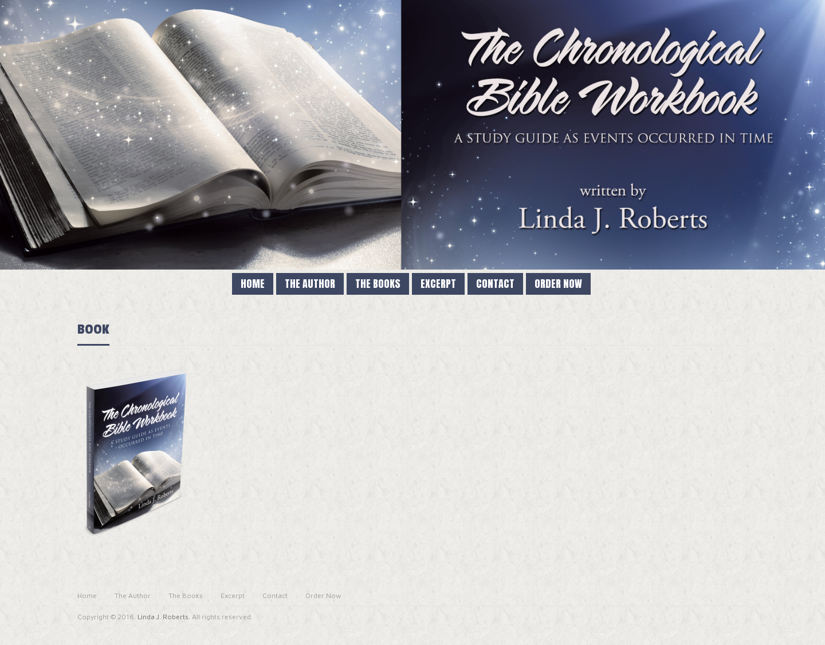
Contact (275, 595)
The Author (133, 595)
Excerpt (233, 595)
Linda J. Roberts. (164, 616)
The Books (185, 595)
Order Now (323, 595)
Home (87, 595)
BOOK (93, 329)
